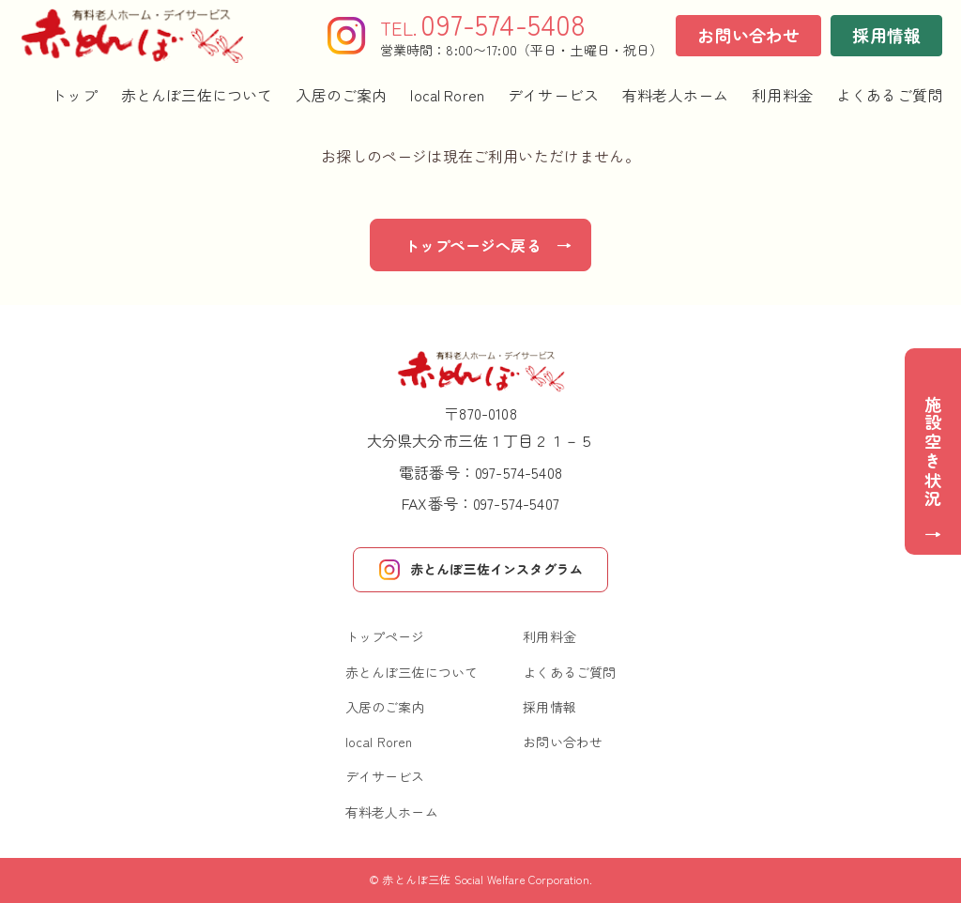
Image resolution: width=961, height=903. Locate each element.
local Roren (447, 95)
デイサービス (553, 95)
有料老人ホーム (675, 95)
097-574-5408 (518, 472)
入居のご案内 (341, 95)
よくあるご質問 (889, 95)
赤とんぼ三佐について (197, 95)
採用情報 (886, 35)
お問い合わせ (748, 35)
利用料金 (782, 95)
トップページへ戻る (472, 245)
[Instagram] (346, 35)
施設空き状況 (933, 452)
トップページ (385, 637)
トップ (74, 95)
